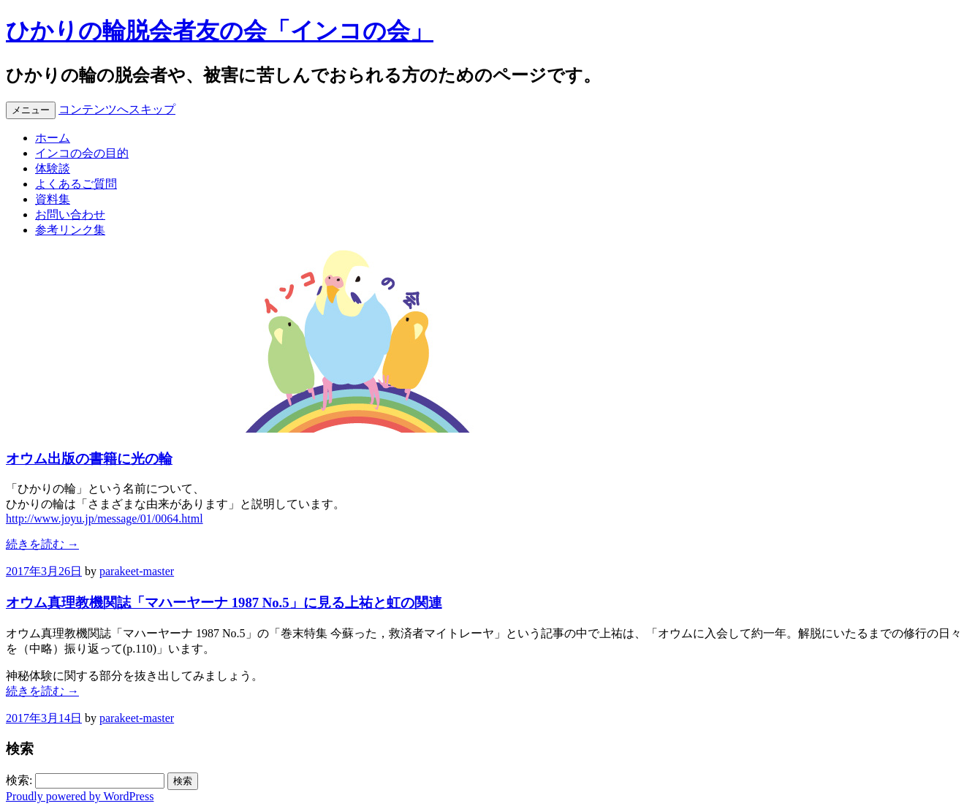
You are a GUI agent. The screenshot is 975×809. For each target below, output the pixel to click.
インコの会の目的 (82, 153)
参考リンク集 (70, 230)
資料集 (52, 199)
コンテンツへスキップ (116, 109)
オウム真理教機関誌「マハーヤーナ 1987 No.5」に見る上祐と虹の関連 (224, 602)
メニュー (31, 110)
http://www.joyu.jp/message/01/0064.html (104, 518)
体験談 (52, 168)
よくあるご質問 (76, 184)
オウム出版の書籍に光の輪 (89, 458)
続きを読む (42, 544)
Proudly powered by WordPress (79, 796)
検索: (19, 780)
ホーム (52, 138)
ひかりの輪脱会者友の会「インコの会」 (219, 31)
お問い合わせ (70, 214)
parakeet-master (136, 571)
